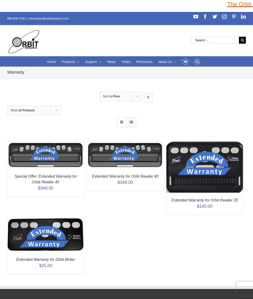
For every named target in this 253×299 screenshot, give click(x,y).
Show (23, 110)
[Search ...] (215, 40)
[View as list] (131, 122)
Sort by (111, 96)
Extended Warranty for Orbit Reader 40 (125, 176)
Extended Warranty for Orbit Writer (45, 260)
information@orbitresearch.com (49, 18)
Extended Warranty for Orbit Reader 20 (204, 200)
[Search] (197, 61)
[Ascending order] (148, 98)
